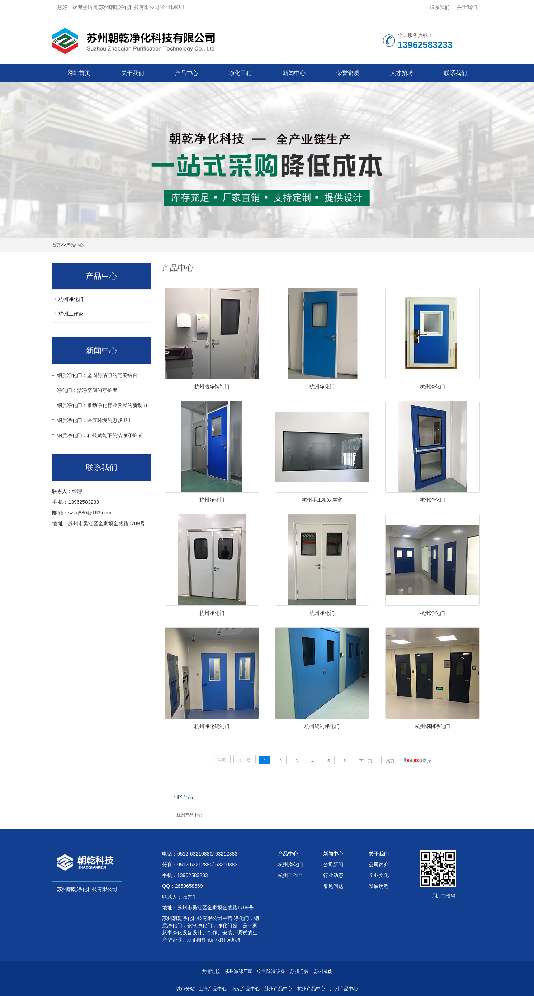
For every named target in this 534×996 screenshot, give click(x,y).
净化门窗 (227, 925)
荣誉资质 (347, 73)
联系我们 (440, 7)
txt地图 (234, 940)
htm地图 (216, 940)
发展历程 (379, 886)
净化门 (240, 918)
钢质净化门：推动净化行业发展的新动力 (102, 405)
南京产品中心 (246, 988)
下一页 (365, 760)
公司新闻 (333, 864)
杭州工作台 (71, 314)
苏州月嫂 (299, 971)
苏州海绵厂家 (238, 971)
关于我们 (467, 7)
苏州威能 (323, 971)
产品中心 (186, 73)
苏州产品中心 (278, 988)
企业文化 (379, 875)
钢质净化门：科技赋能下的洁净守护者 (99, 435)
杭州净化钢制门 (212, 726)
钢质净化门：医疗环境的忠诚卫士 (94, 420)
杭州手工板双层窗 (322, 500)
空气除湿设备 (271, 971)
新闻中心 (294, 73)
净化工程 (240, 73)
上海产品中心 (213, 988)
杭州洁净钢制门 (212, 386)
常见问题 (333, 886)
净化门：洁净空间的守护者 (87, 390)
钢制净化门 (199, 925)
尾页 (390, 760)
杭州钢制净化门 (322, 726)
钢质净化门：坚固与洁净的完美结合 (97, 375)
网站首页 (78, 73)
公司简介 (379, 864)
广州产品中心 (344, 988)
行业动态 (333, 875)
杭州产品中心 (189, 815)
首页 (56, 245)
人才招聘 (401, 73)
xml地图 (196, 940)
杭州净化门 (322, 386)
